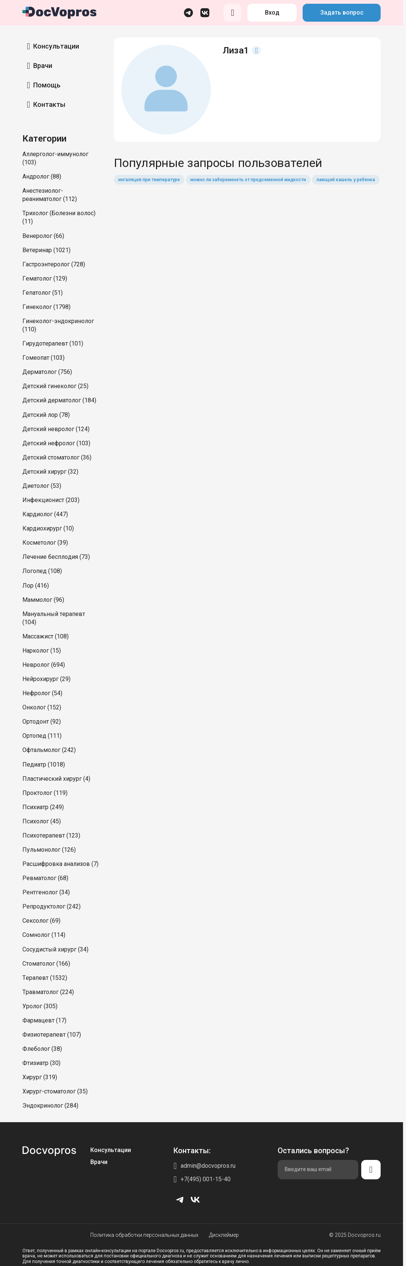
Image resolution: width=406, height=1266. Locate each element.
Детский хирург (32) (50, 471)
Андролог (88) (41, 176)
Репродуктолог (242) (51, 906)
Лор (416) (35, 585)
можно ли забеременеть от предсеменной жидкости (248, 179)
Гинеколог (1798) (46, 306)
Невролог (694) (43, 664)
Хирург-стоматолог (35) (55, 1091)
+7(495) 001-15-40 (206, 1179)
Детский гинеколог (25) (55, 386)
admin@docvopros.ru (208, 1165)
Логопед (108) (42, 571)
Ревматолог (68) (45, 878)
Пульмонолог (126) (49, 849)
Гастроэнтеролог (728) (53, 264)
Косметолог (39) (45, 542)
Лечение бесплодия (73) (56, 556)
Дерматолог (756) (47, 371)
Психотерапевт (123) (51, 835)
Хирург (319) (39, 1077)
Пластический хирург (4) (56, 778)
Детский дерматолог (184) (59, 400)
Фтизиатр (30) (41, 1063)
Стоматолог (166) (46, 963)
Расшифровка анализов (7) (60, 863)
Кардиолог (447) (45, 514)
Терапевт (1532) (44, 977)
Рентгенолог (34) (46, 892)
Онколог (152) (41, 707)
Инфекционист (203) (50, 500)
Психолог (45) (41, 821)
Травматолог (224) (48, 992)
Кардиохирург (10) (48, 528)
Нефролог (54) (42, 693)
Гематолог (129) (44, 278)
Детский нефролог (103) (56, 443)
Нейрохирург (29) (46, 678)
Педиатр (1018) (43, 764)
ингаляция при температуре (149, 179)
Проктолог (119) (45, 792)
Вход (272, 12)
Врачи (42, 65)
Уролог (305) (39, 1006)
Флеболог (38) (42, 1048)
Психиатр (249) (43, 807)
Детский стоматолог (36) (56, 457)
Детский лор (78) (46, 414)
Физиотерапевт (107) (51, 1034)
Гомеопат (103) (43, 357)
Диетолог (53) (41, 485)
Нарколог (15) (41, 650)
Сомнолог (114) (43, 934)
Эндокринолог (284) (50, 1105)
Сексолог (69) (41, 920)
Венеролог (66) (43, 235)
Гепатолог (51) (42, 292)
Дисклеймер (224, 1235)
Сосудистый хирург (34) (55, 949)
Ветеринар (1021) (46, 250)
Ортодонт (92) (41, 721)
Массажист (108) (45, 636)
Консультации (56, 46)
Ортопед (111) (42, 735)
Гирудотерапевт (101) (52, 343)
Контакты (49, 104)
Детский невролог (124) (56, 429)
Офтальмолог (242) (49, 749)
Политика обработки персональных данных (144, 1235)
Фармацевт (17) (44, 1020)
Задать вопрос (341, 12)
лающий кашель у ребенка (345, 179)
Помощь (46, 85)
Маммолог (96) (43, 599)
